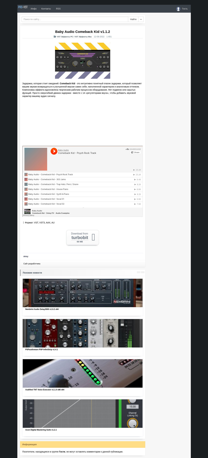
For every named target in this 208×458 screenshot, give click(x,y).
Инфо (41, 8)
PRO (27, 9)
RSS (65, 8)
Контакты (54, 8)
